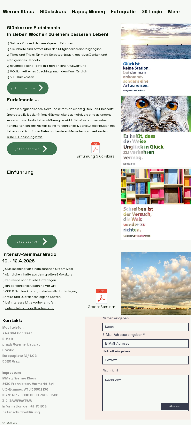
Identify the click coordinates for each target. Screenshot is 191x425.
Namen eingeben (116, 318)
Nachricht (110, 370)
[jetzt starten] (28, 88)
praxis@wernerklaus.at (21, 344)
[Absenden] (174, 406)
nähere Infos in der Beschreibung (29, 308)
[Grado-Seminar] (101, 300)
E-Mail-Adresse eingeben (122, 334)
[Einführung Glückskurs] (95, 151)
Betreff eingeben (116, 351)
